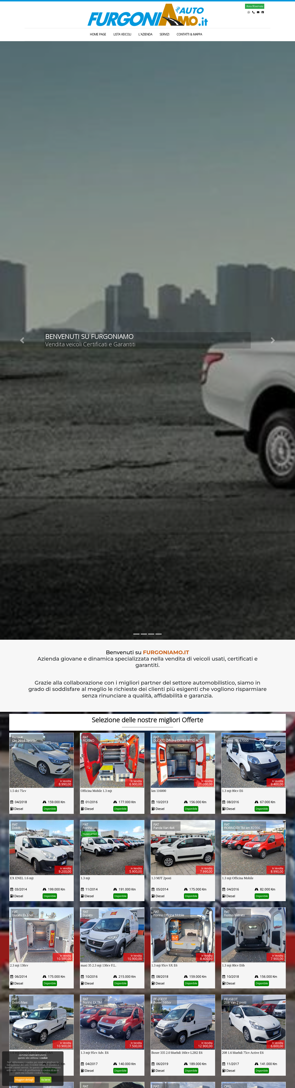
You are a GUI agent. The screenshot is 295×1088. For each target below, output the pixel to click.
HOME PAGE (98, 34)
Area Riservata (254, 6)
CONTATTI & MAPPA (189, 34)
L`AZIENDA (145, 34)
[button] (22, 340)
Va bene (45, 1079)
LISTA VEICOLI (122, 34)
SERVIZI (164, 34)
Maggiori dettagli (24, 1079)
